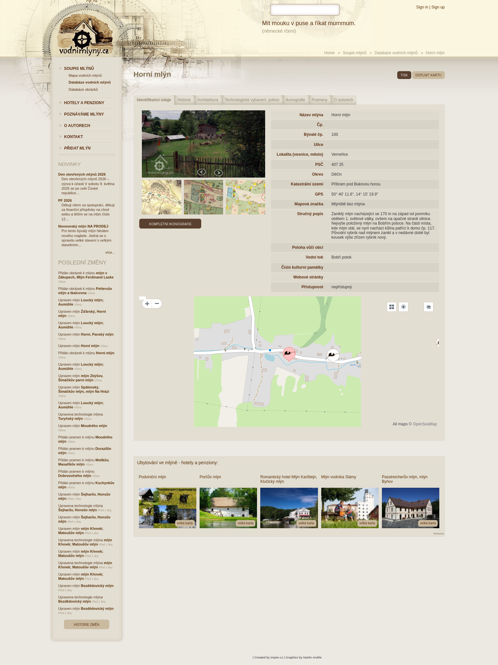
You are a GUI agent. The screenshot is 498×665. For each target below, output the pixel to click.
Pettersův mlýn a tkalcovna (85, 291)
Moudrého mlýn (94, 426)
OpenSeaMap (425, 424)
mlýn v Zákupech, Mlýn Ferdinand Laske (86, 275)
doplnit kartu (428, 75)
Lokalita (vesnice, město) (300, 154)
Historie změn (86, 624)
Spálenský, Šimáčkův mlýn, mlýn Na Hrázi (83, 389)
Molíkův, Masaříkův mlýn (83, 462)
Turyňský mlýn (70, 418)
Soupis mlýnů (354, 53)
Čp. (320, 124)
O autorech (343, 100)
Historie (184, 100)
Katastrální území (307, 184)
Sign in (422, 7)
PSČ (319, 164)
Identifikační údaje (154, 100)
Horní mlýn (90, 346)
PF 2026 (65, 200)
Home (329, 53)
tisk (404, 75)
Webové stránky (308, 277)
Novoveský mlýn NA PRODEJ (83, 226)
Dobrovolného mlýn (74, 476)
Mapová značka (308, 204)
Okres (317, 174)
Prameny (319, 100)
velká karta (185, 523)
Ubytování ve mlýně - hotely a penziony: (177, 462)
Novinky (69, 164)
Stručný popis (310, 214)
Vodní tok (314, 257)
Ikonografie (295, 100)
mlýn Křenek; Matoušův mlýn (80, 531)
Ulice (318, 144)
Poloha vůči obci (307, 247)
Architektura (207, 100)
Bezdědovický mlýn (97, 586)
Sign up (438, 7)
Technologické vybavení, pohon (252, 100)
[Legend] (428, 306)
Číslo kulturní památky (302, 267)
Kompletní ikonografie (170, 224)
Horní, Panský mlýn (97, 334)
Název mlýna (311, 115)
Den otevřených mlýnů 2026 (82, 174)
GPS (319, 194)
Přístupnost (312, 287)
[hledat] (305, 10)
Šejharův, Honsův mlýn (77, 510)
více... (110, 252)
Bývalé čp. (313, 134)
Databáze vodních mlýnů (395, 53)
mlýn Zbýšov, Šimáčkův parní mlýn (80, 378)
